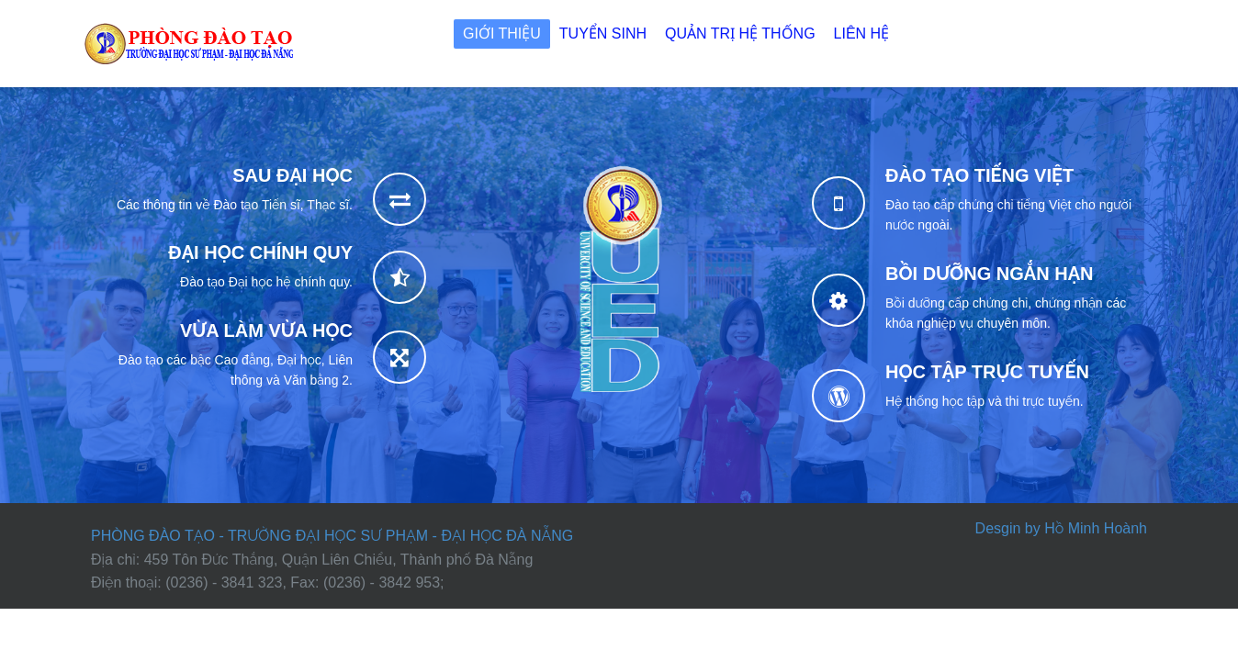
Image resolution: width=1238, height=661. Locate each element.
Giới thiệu (502, 33)
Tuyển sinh (603, 33)
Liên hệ (862, 33)
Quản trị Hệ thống (740, 33)
